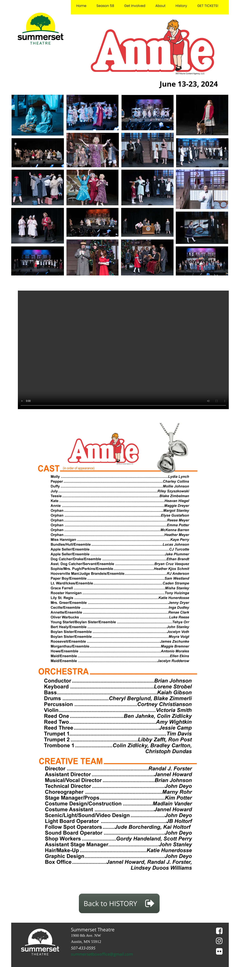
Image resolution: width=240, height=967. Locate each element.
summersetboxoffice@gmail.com (102, 954)
